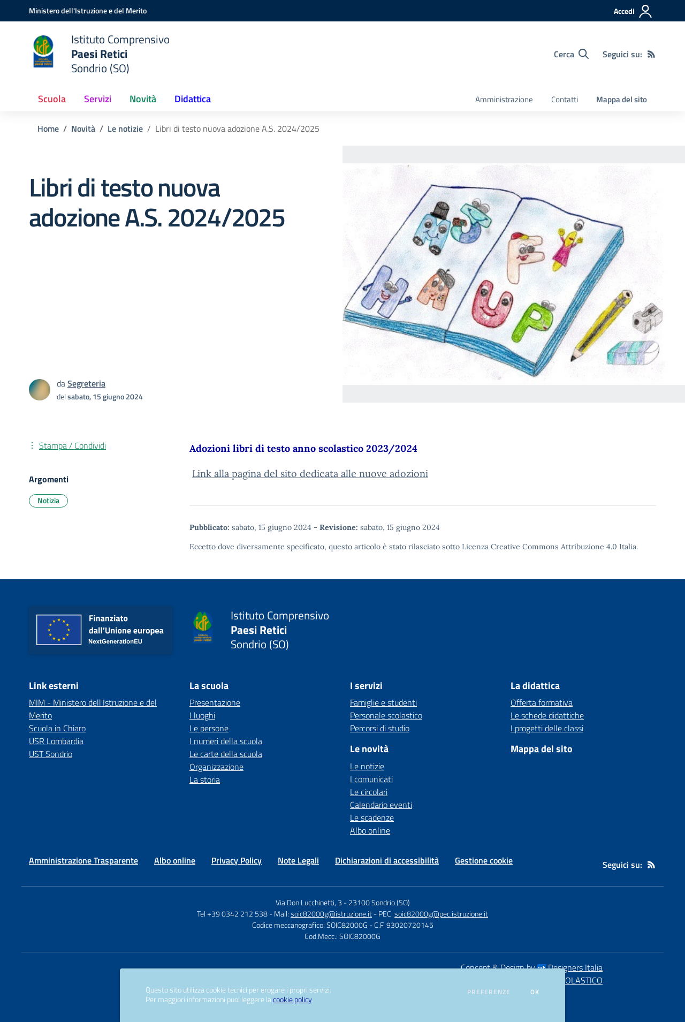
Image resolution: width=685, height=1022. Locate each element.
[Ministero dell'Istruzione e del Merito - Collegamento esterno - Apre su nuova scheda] (88, 10)
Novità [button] (143, 99)
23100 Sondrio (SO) (379, 902)
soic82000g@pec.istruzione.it (441, 913)
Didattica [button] (192, 99)
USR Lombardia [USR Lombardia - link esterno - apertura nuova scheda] (56, 741)
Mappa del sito (621, 99)
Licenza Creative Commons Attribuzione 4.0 (539, 546)
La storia (204, 779)
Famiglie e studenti (383, 702)
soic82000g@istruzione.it (331, 913)
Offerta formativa (542, 702)
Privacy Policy (236, 860)
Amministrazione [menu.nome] (504, 99)
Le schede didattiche (547, 715)
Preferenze (489, 992)
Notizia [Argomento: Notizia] (48, 500)
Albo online (370, 830)
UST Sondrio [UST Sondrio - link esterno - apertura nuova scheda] (50, 753)
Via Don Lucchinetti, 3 (309, 902)
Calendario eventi (381, 804)
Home (48, 128)
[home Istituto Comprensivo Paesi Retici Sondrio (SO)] (99, 53)
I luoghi (202, 715)
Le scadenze (372, 817)
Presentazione (214, 702)
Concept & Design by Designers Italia (532, 967)
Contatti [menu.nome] (564, 99)
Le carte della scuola (225, 753)
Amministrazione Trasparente (83, 860)
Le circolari (368, 791)
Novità (83, 128)
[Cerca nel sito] (571, 54)
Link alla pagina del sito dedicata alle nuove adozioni (310, 473)
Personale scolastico (386, 715)
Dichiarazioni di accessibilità (387, 860)
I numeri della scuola (225, 741)
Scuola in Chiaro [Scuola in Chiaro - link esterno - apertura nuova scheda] (57, 728)
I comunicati (371, 779)
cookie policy (292, 999)
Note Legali (298, 860)
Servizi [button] (97, 99)
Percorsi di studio (379, 728)
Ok (535, 992)
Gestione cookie (484, 860)
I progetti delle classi (547, 728)
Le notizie (125, 128)
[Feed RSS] (651, 54)
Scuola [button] (52, 99)
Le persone (209, 728)
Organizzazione (216, 766)
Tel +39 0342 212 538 (232, 913)
